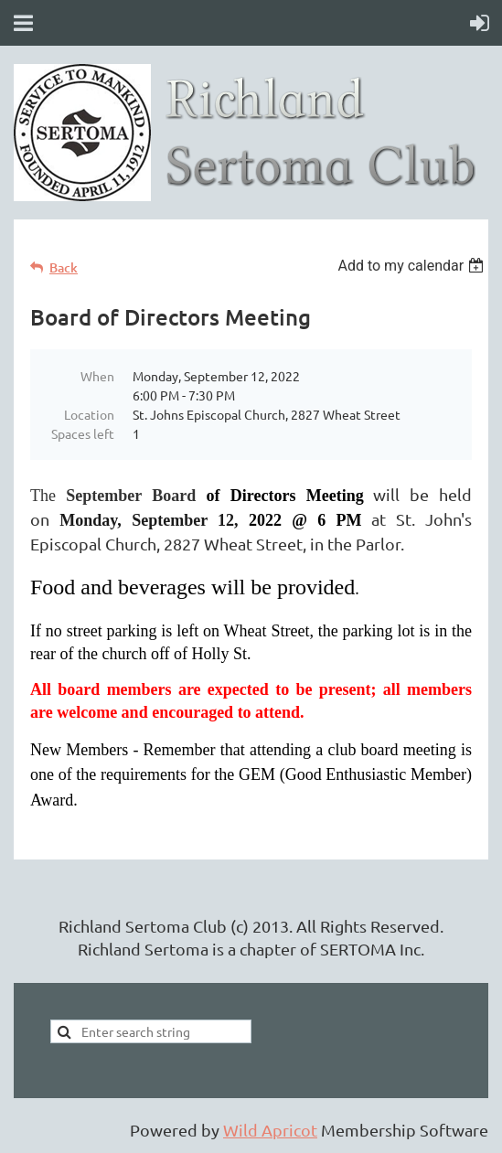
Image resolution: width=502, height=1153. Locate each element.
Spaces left (82, 433)
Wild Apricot (270, 1129)
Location (89, 414)
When (97, 376)
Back (63, 267)
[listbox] (412, 265)
